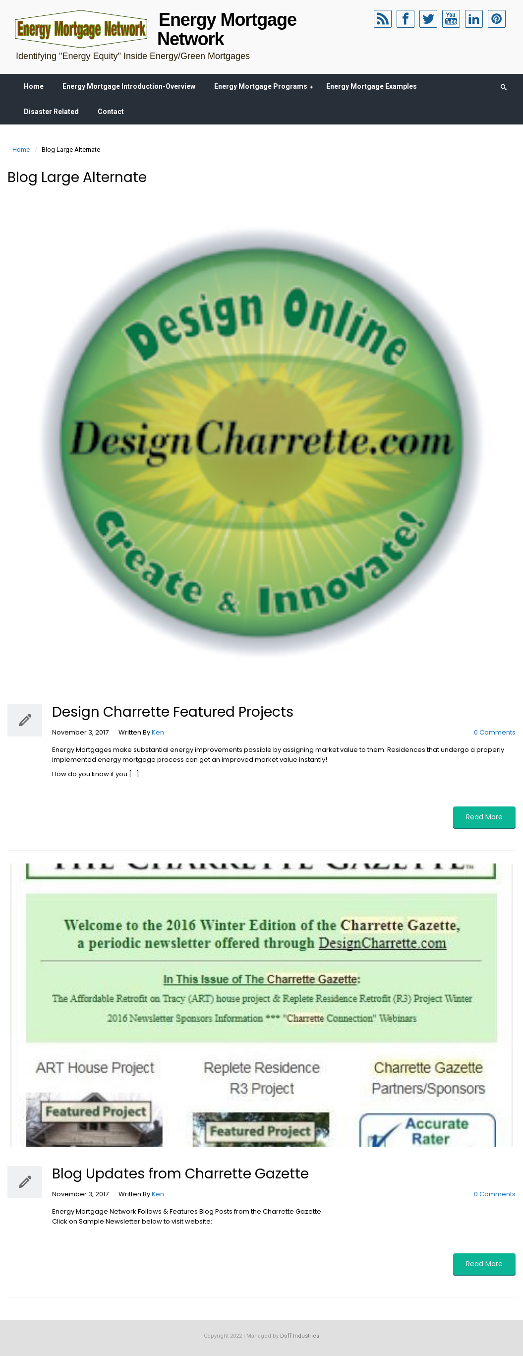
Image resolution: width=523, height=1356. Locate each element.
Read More (484, 817)
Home (34, 86)
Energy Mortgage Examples (371, 86)
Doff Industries (299, 1336)
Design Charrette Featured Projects (172, 712)
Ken (158, 732)
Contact (111, 112)
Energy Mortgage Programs (260, 86)
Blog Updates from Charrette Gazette (180, 1173)
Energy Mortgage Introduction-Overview (128, 86)
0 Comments (495, 732)
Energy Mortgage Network (226, 29)
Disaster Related (51, 112)
